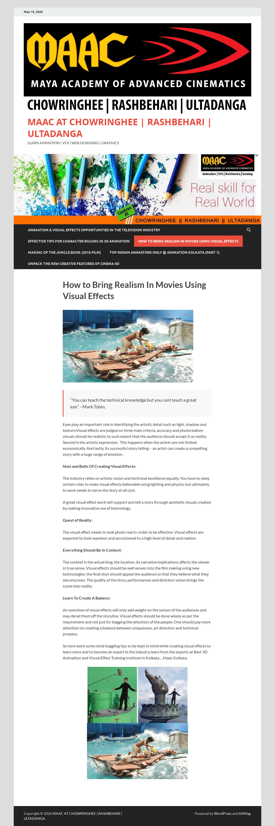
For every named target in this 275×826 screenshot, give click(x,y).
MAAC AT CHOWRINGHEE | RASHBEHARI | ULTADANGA (120, 128)
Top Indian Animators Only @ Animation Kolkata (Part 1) (165, 252)
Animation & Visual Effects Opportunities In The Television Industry (94, 230)
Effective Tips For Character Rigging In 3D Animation (79, 241)
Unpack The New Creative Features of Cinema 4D (73, 264)
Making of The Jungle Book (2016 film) (64, 252)
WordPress (223, 813)
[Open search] (248, 230)
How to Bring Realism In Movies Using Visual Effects (188, 241)
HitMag (244, 813)
